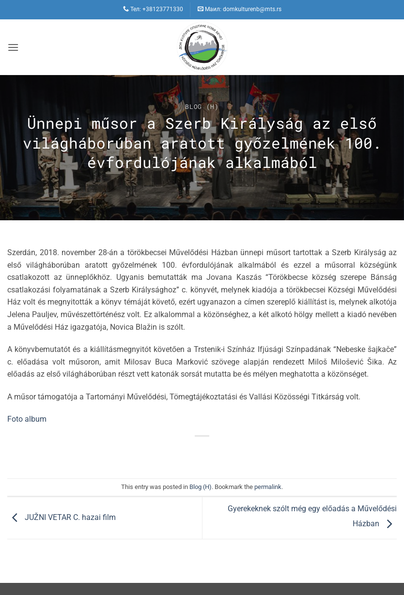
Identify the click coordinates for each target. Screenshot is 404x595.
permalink (267, 486)
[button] (13, 47)
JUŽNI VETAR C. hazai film (61, 517)
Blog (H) (201, 106)
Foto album (27, 419)
